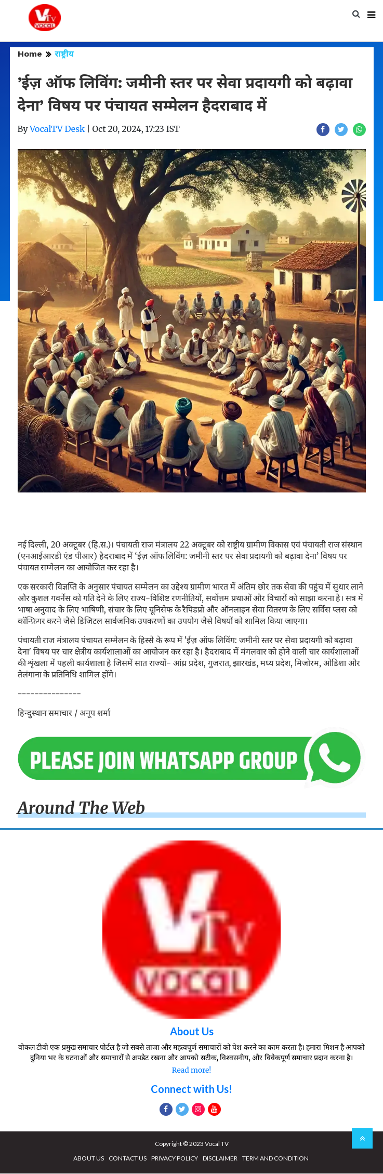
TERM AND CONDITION (275, 1159)
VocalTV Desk (57, 129)
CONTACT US (128, 1159)
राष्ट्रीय (64, 54)
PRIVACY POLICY (174, 1159)
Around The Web (82, 808)
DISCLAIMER (220, 1159)
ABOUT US (88, 1159)
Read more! (191, 1070)
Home (30, 54)
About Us (192, 1031)
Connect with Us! (191, 1089)
